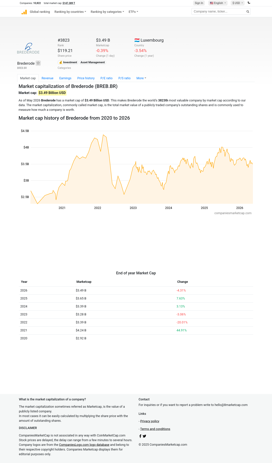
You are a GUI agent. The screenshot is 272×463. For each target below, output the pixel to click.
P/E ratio (106, 78)
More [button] (140, 78)
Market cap (28, 78)
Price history (86, 78)
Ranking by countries (69, 12)
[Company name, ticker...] (221, 11)
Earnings (65, 78)
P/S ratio (124, 78)
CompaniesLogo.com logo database (84, 445)
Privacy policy (149, 421)
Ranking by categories (106, 12)
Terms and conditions (155, 429)
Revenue (47, 78)
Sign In (199, 3)
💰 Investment (68, 62)
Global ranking (40, 12)
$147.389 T (69, 3)
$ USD (236, 3)
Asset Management (92, 62)
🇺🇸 (217, 3)
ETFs (132, 12)
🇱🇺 (149, 40)
